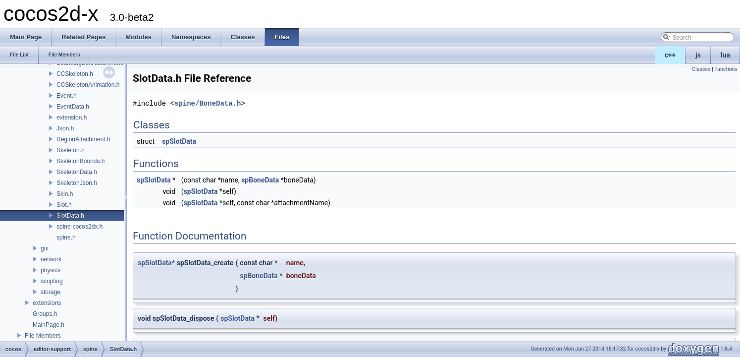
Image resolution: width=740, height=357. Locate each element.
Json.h (65, 128)
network (51, 259)
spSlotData (179, 141)
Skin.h (64, 193)
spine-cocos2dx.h (79, 226)
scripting (52, 281)
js (698, 55)
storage (50, 292)
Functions (726, 69)
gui (45, 248)
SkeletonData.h (76, 172)
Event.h (66, 95)
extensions (47, 302)
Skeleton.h (70, 150)
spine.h (66, 237)
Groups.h (45, 313)
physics (50, 270)
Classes (701, 69)
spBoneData (260, 180)
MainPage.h (48, 324)
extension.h (71, 117)
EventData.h (72, 106)
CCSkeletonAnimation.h (87, 84)
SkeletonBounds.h (80, 161)
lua (725, 55)
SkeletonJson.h (76, 182)
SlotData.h (70, 215)
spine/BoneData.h (207, 103)
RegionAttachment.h (83, 139)
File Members (43, 335)
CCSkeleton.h (74, 73)
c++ (670, 55)
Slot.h (64, 204)
